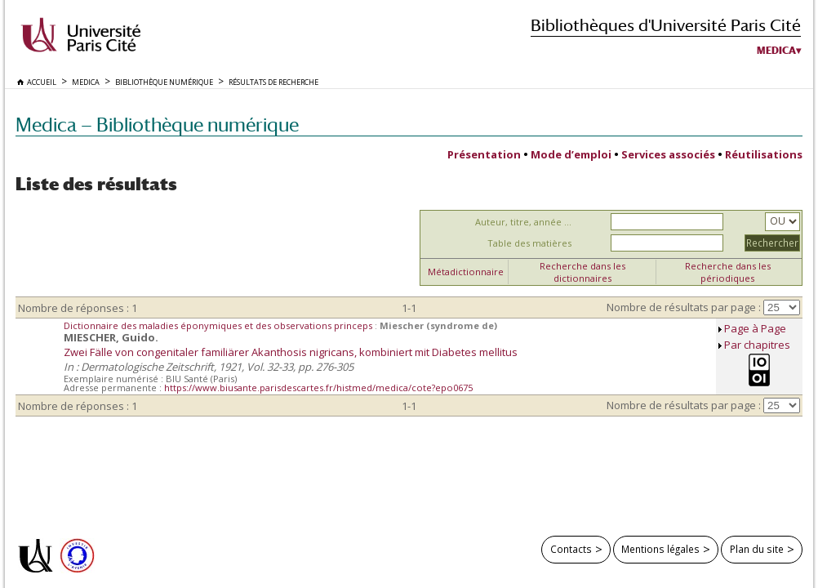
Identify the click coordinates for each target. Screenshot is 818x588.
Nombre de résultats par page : (684, 307)
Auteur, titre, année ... (523, 222)
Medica (776, 50)
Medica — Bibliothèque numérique (157, 125)
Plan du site (757, 548)
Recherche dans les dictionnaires (582, 272)
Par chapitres (757, 344)
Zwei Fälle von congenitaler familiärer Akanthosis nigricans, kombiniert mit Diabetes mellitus (291, 352)
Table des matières (529, 243)
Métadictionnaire (466, 271)
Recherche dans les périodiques (728, 272)
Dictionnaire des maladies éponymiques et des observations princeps (219, 325)
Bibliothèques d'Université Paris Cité (666, 25)
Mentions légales (660, 548)
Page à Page (755, 328)
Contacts (571, 548)
